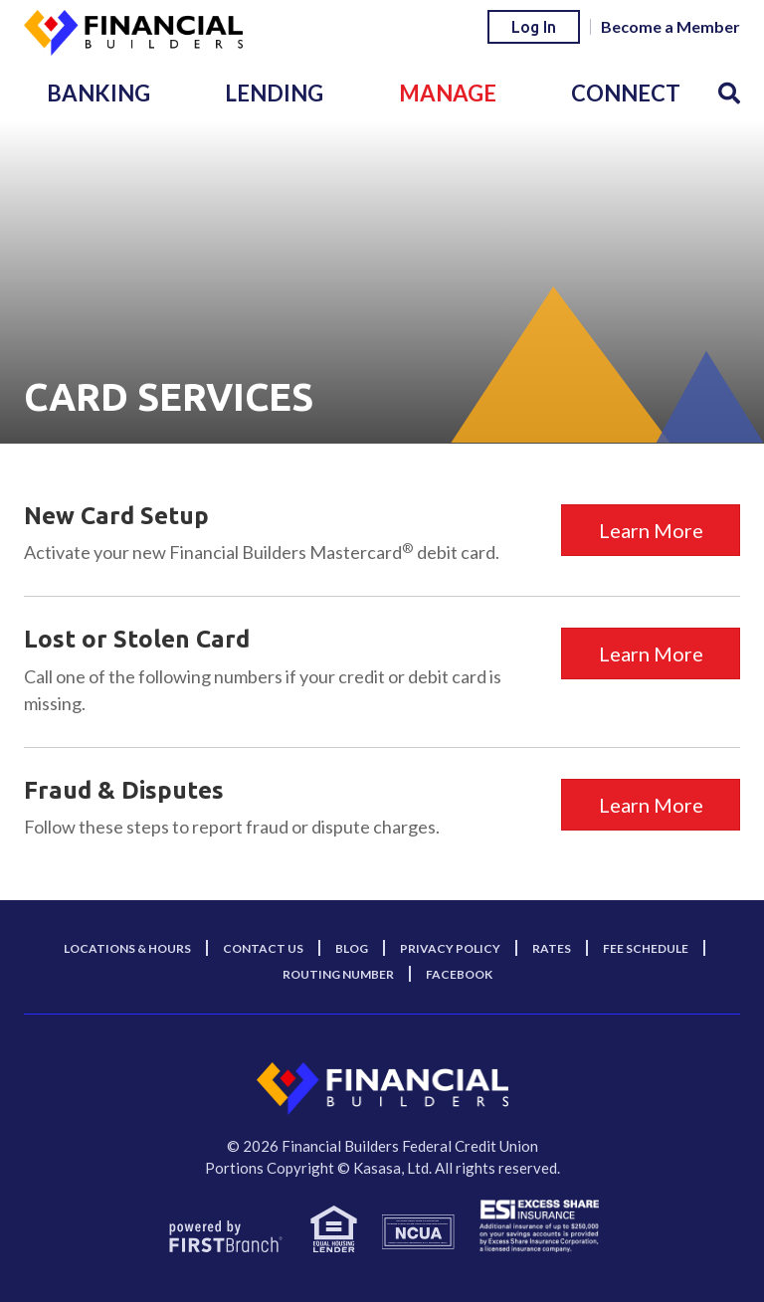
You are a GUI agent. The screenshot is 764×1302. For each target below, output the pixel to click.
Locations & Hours (127, 948)
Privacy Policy (450, 948)
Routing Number (338, 974)
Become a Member (670, 26)
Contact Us (263, 948)
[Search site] (729, 93)
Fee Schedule (645, 948)
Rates (551, 948)
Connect (625, 93)
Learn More (651, 529)
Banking (98, 93)
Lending (274, 93)
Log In (533, 27)
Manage (447, 93)
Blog (351, 948)
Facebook (459, 974)
